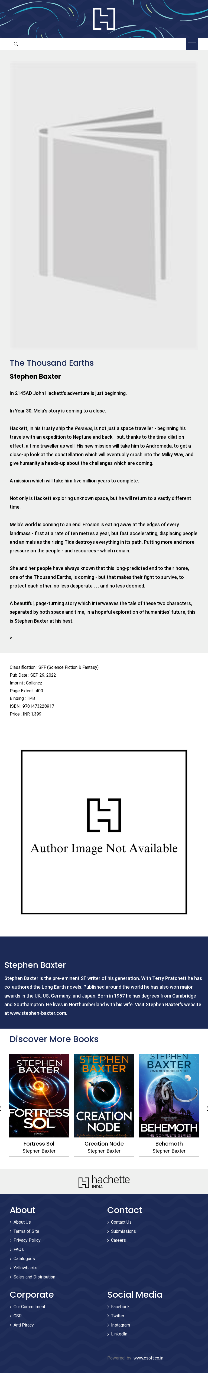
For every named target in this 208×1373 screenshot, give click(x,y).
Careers (118, 1240)
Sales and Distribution (34, 1277)
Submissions (123, 1231)
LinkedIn (119, 1334)
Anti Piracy (24, 1325)
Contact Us (121, 1222)
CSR (18, 1315)
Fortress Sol (39, 1143)
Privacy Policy (27, 1240)
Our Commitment (29, 1306)
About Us (22, 1222)
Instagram (120, 1325)
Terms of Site (26, 1231)
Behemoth (169, 1143)
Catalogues (24, 1258)
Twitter (117, 1315)
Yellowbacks (25, 1267)
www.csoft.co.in (148, 1358)
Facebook (120, 1306)
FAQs (19, 1249)
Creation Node (104, 1143)
